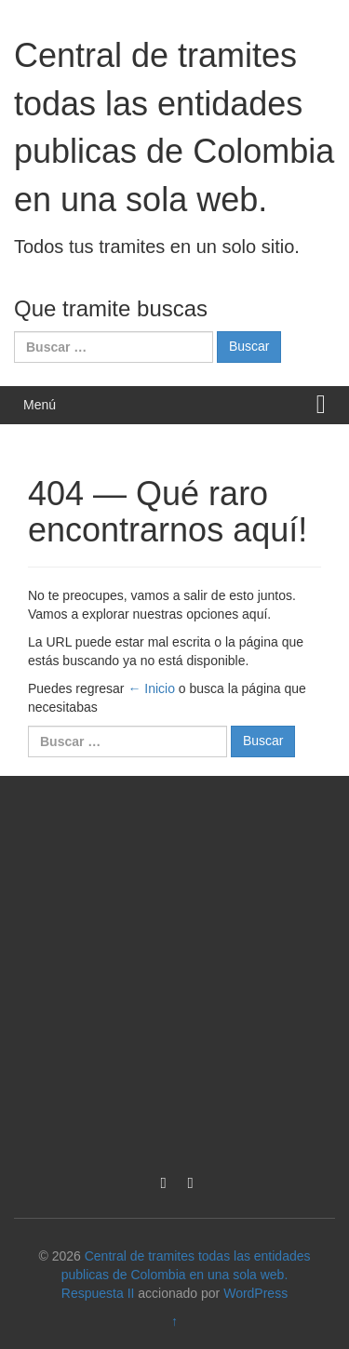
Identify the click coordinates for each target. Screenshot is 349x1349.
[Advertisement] (174, 969)
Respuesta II (98, 1293)
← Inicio (151, 688)
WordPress (255, 1293)
